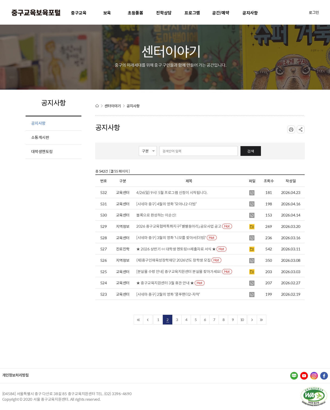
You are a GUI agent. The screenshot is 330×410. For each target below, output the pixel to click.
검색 (250, 151)
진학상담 (164, 13)
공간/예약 (220, 13)
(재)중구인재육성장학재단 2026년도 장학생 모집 (178, 260)
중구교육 (79, 13)
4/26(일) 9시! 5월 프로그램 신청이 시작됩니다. (171, 192)
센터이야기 (112, 106)
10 (241, 319)
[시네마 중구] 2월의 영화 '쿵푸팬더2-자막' (168, 294)
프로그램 (192, 13)
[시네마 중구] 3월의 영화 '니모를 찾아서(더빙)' (176, 237)
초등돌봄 (135, 13)
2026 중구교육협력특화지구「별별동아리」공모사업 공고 (184, 226)
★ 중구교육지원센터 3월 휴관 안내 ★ (170, 282)
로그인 (314, 12)
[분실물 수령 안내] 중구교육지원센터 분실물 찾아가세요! (184, 271)
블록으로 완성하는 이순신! (156, 215)
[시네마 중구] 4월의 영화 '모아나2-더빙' (166, 204)
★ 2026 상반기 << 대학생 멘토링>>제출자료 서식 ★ (181, 249)
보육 (107, 13)
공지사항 (250, 13)
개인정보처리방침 (15, 375)
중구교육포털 (36, 12)
